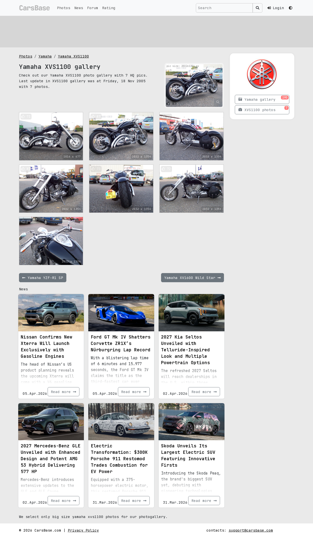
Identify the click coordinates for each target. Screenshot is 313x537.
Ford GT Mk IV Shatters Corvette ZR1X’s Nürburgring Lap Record (120, 343)
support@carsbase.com (251, 530)
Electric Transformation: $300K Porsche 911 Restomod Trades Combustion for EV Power (119, 458)
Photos (63, 7)
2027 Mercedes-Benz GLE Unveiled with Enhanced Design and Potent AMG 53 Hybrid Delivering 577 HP (50, 458)
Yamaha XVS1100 (73, 56)
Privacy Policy (83, 530)
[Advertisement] (156, 31)
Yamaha (45, 56)
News (78, 7)
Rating (108, 7)
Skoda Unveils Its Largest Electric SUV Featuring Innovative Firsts (188, 455)
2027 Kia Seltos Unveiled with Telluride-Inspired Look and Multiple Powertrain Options (185, 349)
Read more (63, 391)
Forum (92, 7)
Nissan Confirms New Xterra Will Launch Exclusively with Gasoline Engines (46, 346)
